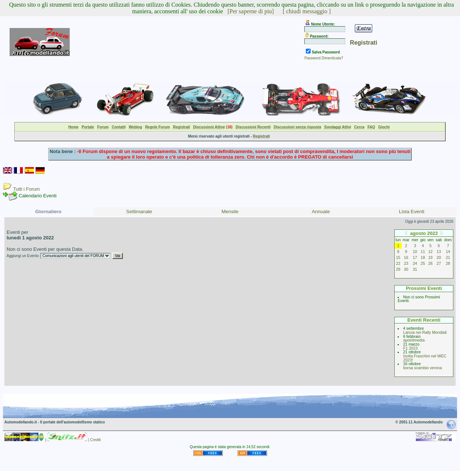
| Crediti (94, 440)
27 (439, 263)
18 (423, 257)
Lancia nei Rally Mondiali (425, 332)
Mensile (230, 211)
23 (406, 263)
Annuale (321, 211)
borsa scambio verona (422, 368)
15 (398, 257)
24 (415, 263)
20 (439, 257)
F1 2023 (410, 348)
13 (439, 251)
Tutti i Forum (26, 189)
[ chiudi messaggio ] (307, 11)
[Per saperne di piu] (251, 11)
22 (398, 263)
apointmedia (414, 340)
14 (448, 251)
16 (406, 257)
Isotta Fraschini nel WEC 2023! (424, 358)
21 (448, 257)
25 (423, 263)
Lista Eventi (411, 211)
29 (398, 269)
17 (415, 257)
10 (415, 251)
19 (430, 257)
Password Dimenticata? (323, 58)
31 (415, 269)
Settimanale (139, 211)
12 (430, 251)
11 (423, 251)
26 (430, 263)
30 (406, 269)
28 (448, 263)
